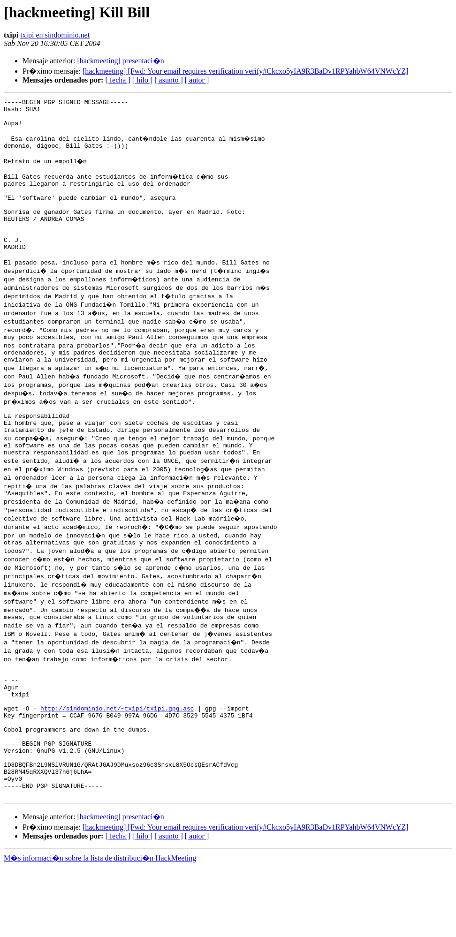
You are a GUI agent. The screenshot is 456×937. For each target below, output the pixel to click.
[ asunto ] (168, 80)
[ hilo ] (142, 80)
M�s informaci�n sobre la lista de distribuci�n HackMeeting (100, 928)
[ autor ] (197, 80)
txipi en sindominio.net (55, 35)
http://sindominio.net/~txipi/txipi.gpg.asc (117, 761)
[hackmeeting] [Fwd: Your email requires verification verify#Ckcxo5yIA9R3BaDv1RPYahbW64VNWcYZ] (246, 71)
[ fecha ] (117, 80)
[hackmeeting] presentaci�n (120, 61)
